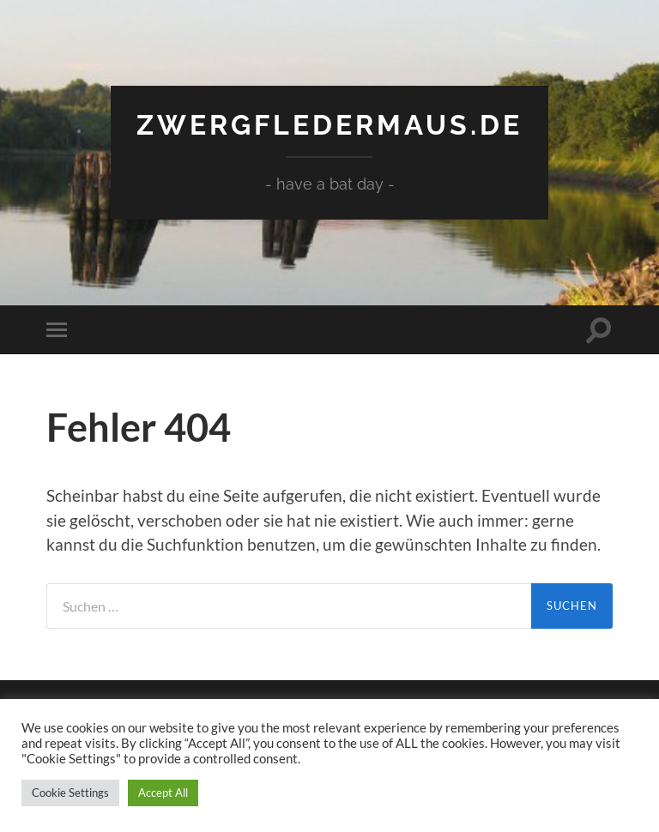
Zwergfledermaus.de (329, 125)
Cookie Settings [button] (70, 792)
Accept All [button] (163, 792)
